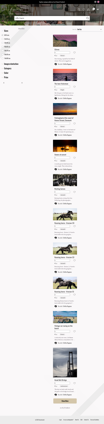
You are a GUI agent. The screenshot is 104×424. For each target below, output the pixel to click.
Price (6, 77)
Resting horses (60, 189)
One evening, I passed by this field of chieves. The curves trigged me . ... (65, 60)
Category (7, 68)
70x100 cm (6, 58)
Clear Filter (21, 28)
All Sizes (5, 35)
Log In (60, 420)
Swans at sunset (60, 154)
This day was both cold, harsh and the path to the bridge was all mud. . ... (64, 390)
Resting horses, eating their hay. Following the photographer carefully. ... (63, 199)
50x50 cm (6, 54)
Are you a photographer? (68, 420)
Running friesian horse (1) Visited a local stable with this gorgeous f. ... (64, 302)
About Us (77, 420)
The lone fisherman (61, 84)
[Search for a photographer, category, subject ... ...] (50, 18)
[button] (98, 9)
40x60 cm (6, 47)
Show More (65, 401)
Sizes (6, 31)
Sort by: (75, 29)
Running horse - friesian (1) (64, 291)
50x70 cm (6, 51)
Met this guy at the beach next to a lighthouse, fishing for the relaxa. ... (64, 94)
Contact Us (86, 420)
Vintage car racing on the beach (64, 327)
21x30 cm (6, 39)
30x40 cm (6, 43)
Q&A (81, 420)
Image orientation (11, 64)
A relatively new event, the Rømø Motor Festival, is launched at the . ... (65, 339)
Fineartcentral (41, 420)
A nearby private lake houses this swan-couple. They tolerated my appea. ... (63, 165)
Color (6, 73)
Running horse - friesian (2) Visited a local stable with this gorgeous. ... (65, 268)
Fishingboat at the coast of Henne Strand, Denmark (64, 119)
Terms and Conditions (94, 420)
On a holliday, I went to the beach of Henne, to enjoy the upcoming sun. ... (65, 131)
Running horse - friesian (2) (64, 257)
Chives (57, 49)
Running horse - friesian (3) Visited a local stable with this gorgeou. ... (65, 233)
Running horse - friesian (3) (64, 223)
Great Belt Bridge (61, 380)
